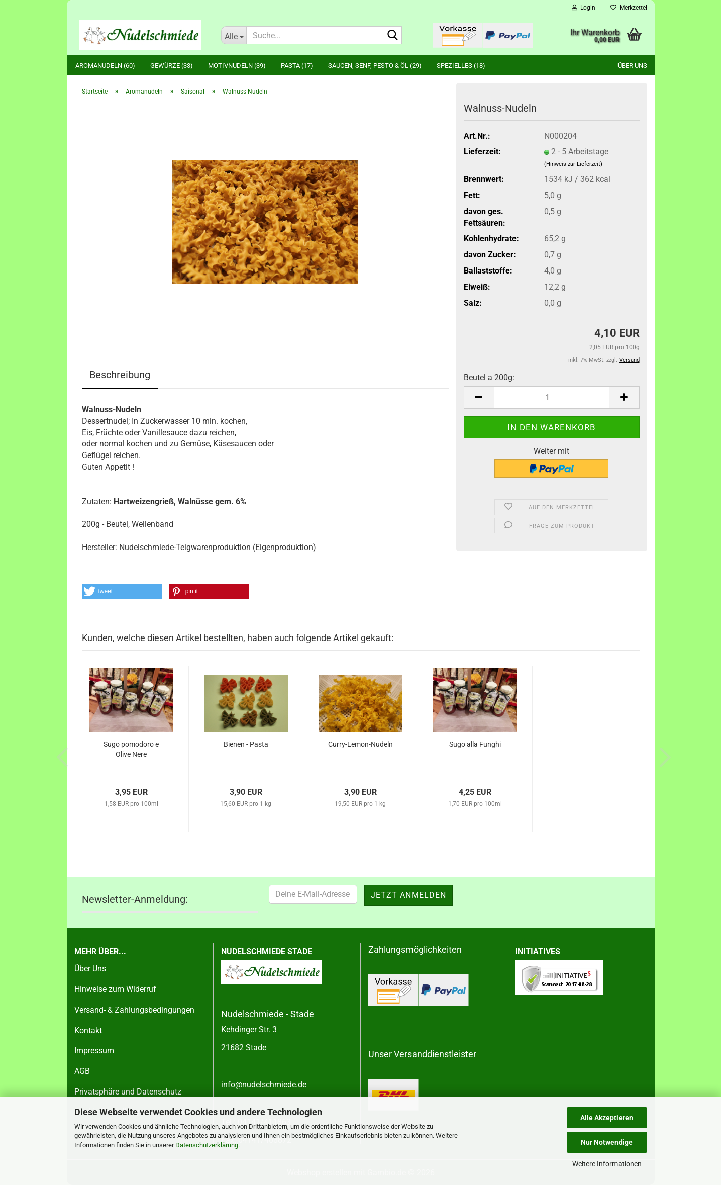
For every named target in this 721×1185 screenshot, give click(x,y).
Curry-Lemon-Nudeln (360, 744)
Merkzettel (628, 7)
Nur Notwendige (607, 1142)
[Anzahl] (551, 397)
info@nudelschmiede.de (263, 1084)
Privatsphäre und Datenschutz (127, 1092)
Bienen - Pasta (246, 744)
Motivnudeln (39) (237, 65)
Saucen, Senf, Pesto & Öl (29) (375, 65)
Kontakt (88, 1030)
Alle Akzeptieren (606, 1118)
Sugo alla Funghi (475, 744)
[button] (479, 397)
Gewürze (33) (171, 65)
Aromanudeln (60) (105, 65)
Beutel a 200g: (489, 377)
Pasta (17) (297, 65)
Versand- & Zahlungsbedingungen (134, 1010)
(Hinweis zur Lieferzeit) (573, 164)
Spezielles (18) (461, 65)
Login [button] (583, 7)
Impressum (94, 1050)
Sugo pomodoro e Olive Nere (131, 749)
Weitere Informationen (607, 1164)
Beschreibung (119, 375)
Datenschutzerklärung (206, 1145)
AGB (82, 1071)
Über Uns (90, 968)
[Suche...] (233, 35)
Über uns (632, 65)
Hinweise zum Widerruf (115, 989)
